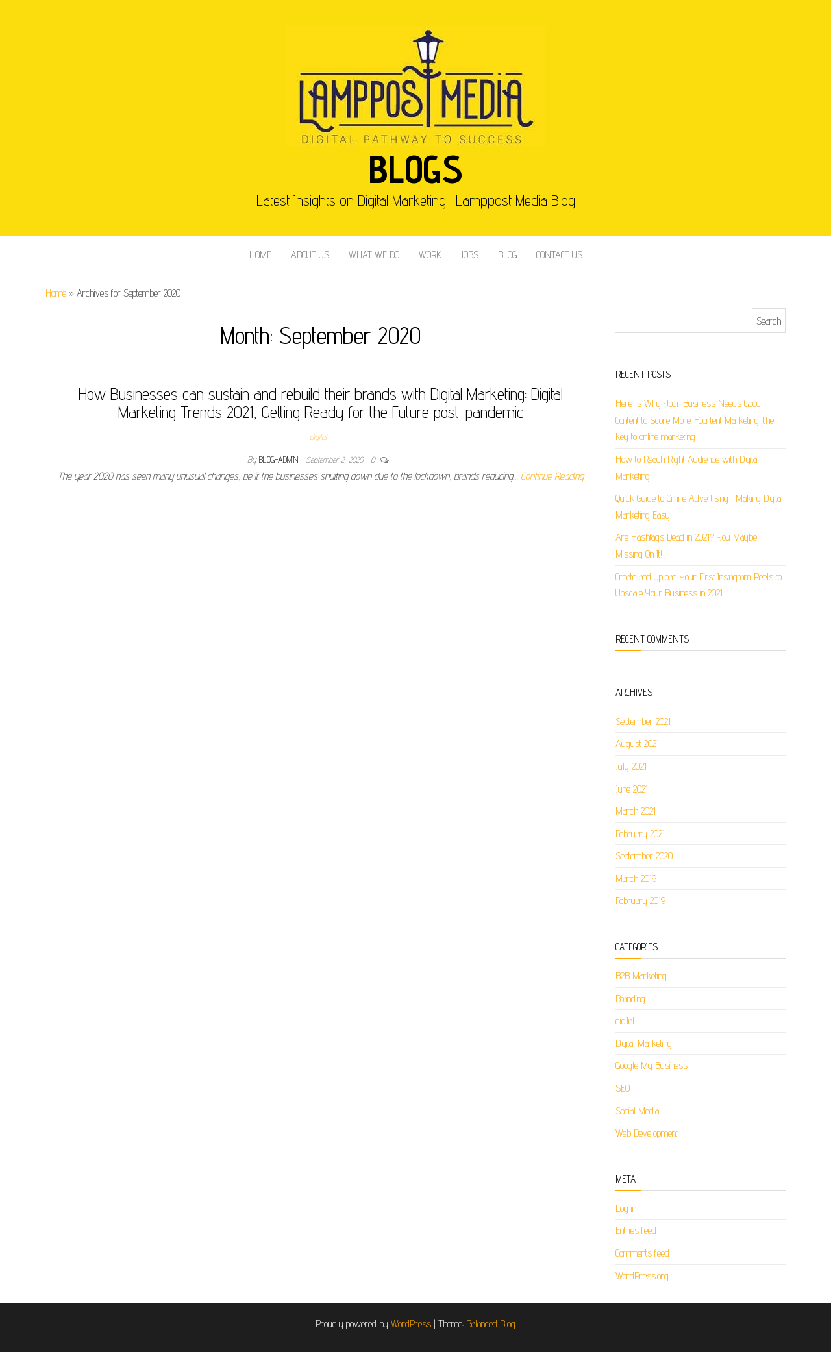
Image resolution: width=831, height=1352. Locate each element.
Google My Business (651, 1065)
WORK (430, 255)
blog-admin (280, 459)
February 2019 (640, 900)
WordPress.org (642, 1276)
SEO (622, 1088)
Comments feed (642, 1253)
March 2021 (635, 811)
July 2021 (631, 766)
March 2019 (635, 878)
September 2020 (644, 856)
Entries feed (635, 1230)
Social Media (637, 1111)
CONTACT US (559, 255)
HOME (260, 255)
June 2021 (631, 789)
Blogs (415, 168)
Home (55, 293)
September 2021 (643, 721)
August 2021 (637, 743)
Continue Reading (552, 476)
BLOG (507, 255)
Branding (630, 998)
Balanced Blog (490, 1324)
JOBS (469, 255)
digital (318, 437)
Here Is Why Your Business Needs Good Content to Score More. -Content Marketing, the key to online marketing (694, 420)
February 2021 (640, 834)
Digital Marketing (643, 1043)
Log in (625, 1208)
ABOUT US (310, 255)
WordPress (411, 1324)
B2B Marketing (641, 976)
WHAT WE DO (374, 255)
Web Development (646, 1133)
